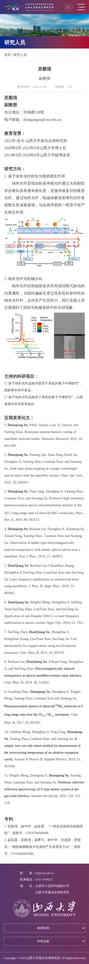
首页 (7, 55)
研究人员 (20, 55)
